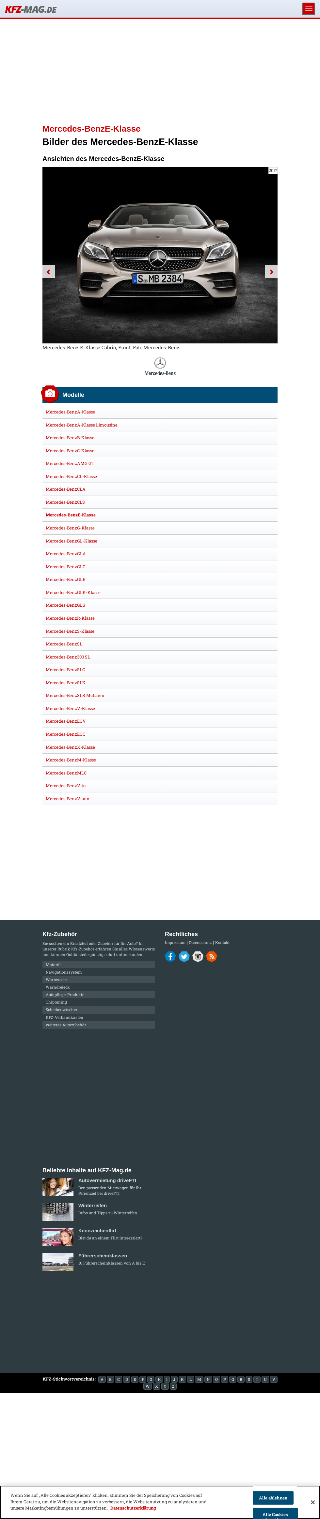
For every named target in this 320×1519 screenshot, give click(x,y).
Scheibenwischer (61, 1009)
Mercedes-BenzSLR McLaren (75, 695)
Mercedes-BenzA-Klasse (70, 412)
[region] (160, 1502)
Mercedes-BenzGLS (65, 605)
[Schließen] (313, 1502)
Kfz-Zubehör (82, 948)
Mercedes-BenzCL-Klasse (71, 476)
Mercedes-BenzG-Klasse (70, 528)
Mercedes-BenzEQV (66, 721)
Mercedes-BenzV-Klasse (70, 708)
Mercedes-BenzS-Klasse (70, 631)
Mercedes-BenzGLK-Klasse (73, 592)
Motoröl (53, 964)
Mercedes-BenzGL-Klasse (71, 541)
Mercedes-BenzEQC (65, 734)
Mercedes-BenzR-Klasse (70, 618)
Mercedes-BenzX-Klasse (70, 747)
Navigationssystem (64, 972)
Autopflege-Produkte (65, 994)
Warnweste (56, 979)
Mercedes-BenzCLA (66, 489)
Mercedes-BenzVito (66, 785)
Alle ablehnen (273, 1498)
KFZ (30, 9)
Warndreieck (58, 987)
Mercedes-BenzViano (67, 799)
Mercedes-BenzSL (64, 644)
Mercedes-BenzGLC (65, 567)
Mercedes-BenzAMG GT (70, 463)
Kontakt (222, 942)
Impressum (175, 942)
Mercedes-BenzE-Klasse (71, 515)
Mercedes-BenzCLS (65, 502)
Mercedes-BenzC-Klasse (70, 451)
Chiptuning (56, 1002)
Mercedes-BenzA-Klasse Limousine (82, 425)
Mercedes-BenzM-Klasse (71, 760)
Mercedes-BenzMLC (66, 773)
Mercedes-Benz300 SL (68, 657)
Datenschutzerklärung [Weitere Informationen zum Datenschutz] (133, 1508)
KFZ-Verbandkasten (64, 1017)
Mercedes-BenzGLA (66, 554)
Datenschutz (200, 942)
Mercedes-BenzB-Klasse (70, 438)
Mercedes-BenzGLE (65, 579)
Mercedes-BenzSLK (66, 683)
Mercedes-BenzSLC (65, 670)
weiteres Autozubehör (66, 1024)
